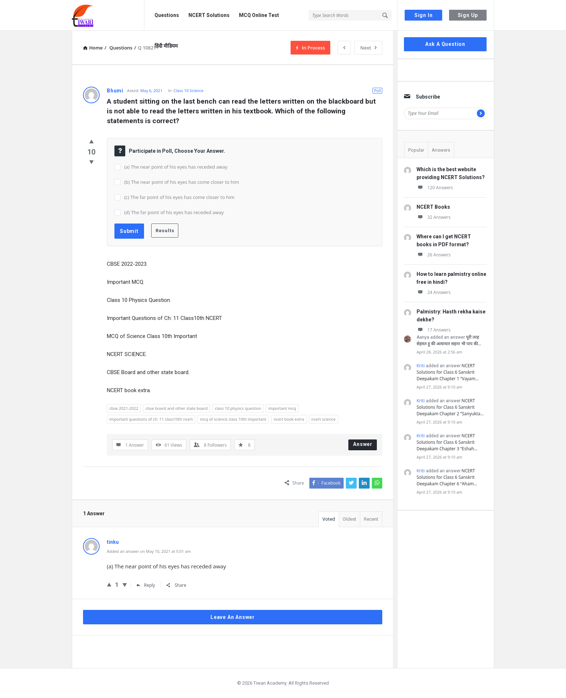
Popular (416, 150)
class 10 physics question (238, 408)
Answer (363, 444)
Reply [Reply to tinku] (145, 585)
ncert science (324, 419)
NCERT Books (433, 207)
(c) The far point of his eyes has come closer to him (179, 197)
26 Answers (433, 255)
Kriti (421, 366)
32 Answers (433, 217)
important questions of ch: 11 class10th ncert (151, 419)
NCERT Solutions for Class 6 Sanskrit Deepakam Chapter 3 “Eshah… (447, 442)
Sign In (423, 15)
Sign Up (468, 15)
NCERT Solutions (209, 15)
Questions (166, 15)
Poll (377, 90)
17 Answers (433, 330)
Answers (441, 150)
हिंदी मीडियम (166, 46)
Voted (328, 519)
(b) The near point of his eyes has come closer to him (181, 182)
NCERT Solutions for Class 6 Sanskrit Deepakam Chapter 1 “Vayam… (448, 372)
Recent (371, 519)
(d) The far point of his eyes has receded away (174, 212)
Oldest (349, 519)
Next (368, 47)
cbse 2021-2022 (123, 408)
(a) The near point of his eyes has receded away (175, 167)
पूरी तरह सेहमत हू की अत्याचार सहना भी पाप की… (449, 340)
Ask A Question (445, 44)
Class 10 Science (189, 90)
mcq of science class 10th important (233, 419)
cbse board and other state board (176, 408)
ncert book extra (289, 419)
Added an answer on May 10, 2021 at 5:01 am (149, 551)
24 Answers (433, 292)
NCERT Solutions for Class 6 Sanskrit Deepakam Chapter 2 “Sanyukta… (450, 407)
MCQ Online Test (259, 15)
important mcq (282, 408)
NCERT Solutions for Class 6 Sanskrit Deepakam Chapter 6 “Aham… (447, 477)
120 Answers (435, 188)
